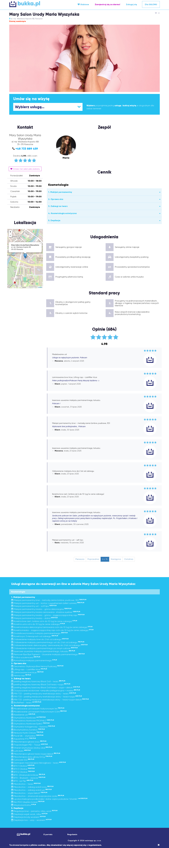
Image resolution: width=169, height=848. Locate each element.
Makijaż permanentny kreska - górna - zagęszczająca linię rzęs (47, 615)
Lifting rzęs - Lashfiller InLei (29, 669)
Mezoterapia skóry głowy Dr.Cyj (31, 757)
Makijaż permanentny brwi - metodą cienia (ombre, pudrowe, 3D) (48, 600)
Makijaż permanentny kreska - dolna (34, 618)
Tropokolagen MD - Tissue (29, 745)
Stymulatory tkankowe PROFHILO (32, 720)
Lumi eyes (21, 751)
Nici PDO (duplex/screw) (27, 802)
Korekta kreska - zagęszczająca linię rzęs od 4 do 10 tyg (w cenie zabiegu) (52, 630)
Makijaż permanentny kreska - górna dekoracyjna (41, 609)
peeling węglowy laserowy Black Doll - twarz (38, 681)
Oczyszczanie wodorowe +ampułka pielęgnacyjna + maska (45, 690)
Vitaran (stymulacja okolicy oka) (31, 748)
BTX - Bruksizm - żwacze (28, 778)
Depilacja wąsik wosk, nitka (29, 814)
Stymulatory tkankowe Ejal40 (30, 723)
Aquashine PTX (23, 739)
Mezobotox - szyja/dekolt (29, 793)
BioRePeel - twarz (26, 702)
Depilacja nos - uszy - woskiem (31, 820)
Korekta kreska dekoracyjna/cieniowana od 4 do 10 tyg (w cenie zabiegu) (51, 627)
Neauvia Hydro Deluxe (27, 732)
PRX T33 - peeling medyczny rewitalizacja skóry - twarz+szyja (46, 696)
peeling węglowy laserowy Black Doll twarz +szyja (40, 684)
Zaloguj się (131, 4)
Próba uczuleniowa (25, 657)
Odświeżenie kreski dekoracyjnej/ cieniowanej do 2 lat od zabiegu (49, 645)
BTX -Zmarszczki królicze (28, 775)
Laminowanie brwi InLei (27, 672)
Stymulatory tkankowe (28, 717)
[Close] (159, 845)
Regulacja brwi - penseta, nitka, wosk (34, 811)
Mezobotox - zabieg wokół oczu (32, 787)
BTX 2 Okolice (23, 772)
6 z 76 (104, 559)
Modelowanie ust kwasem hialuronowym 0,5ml (39, 711)
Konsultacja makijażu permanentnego (34, 660)
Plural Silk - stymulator (27, 736)
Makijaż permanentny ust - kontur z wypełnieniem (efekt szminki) (47, 603)
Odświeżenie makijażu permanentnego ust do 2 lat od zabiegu (47, 642)
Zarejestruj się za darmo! (107, 4)
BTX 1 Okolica (22, 766)
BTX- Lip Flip (22, 781)
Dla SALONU (151, 4)
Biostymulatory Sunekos (28, 729)
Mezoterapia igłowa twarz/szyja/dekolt (35, 754)
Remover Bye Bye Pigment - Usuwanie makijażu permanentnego (48, 654)
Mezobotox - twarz (26, 784)
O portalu (47, 834)
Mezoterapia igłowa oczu (28, 741)
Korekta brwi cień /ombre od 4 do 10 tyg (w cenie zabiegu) (44, 621)
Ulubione (83, 4)
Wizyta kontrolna (23, 805)
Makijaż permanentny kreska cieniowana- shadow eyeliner (45, 612)
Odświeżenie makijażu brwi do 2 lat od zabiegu (40, 639)
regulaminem (94, 845)
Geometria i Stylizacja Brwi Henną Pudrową (37, 666)
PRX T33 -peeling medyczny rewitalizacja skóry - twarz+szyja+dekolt (50, 699)
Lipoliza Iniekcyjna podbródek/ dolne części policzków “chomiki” (49, 799)
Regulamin (72, 834)
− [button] (10, 235)
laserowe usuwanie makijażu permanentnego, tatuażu (43, 651)
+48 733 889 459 (26, 148)
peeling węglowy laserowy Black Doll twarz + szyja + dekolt (45, 687)
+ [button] (10, 232)
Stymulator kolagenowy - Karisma (33, 726)
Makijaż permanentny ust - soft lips (34, 606)
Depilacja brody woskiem (28, 817)
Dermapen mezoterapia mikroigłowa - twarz (38, 763)
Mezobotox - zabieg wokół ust (31, 790)
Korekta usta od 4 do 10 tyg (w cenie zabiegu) (38, 624)
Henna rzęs (21, 675)
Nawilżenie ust (23, 714)
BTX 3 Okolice (23, 769)
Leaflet (40, 287)
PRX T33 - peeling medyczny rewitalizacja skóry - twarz (43, 693)
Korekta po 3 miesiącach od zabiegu (34, 636)
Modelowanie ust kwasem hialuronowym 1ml (37, 708)
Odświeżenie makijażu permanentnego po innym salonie (44, 648)
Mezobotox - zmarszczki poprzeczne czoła (37, 796)
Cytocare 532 (22, 760)
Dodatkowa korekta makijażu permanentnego (39, 633)
